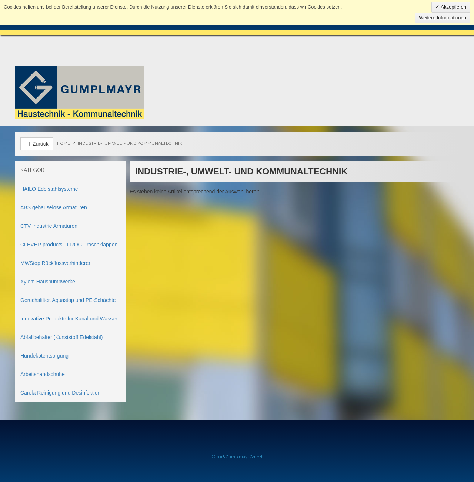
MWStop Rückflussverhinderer (55, 263)
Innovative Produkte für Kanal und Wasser (68, 319)
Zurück (37, 144)
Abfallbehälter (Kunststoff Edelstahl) (61, 337)
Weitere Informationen (442, 17)
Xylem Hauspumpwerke (47, 282)
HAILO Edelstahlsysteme (49, 189)
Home (63, 143)
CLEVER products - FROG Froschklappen (68, 244)
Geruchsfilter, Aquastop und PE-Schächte (68, 300)
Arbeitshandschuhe (42, 374)
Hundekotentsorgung (44, 356)
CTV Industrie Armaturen (48, 226)
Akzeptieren (453, 7)
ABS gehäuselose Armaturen (53, 207)
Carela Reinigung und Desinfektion (60, 393)
